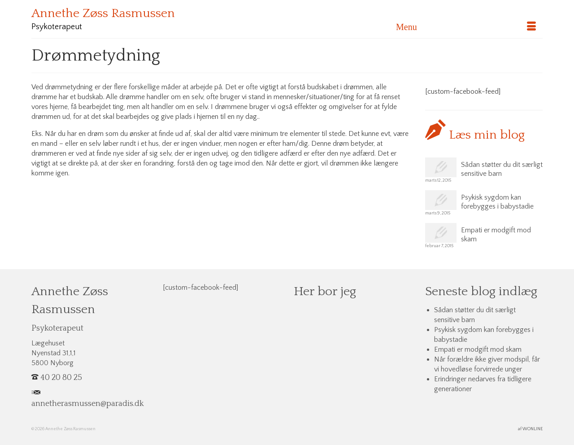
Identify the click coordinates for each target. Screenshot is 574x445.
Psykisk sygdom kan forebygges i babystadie (497, 201)
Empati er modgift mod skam (496, 234)
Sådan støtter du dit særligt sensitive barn (502, 169)
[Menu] (466, 27)
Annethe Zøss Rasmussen (103, 13)
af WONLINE (530, 429)
